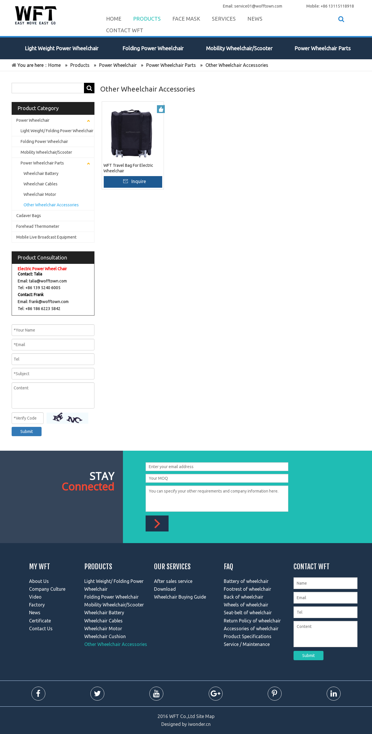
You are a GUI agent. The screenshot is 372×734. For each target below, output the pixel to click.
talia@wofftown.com (48, 281)
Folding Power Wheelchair (153, 48)
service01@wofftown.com (258, 6)
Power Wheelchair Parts (322, 48)
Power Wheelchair (32, 120)
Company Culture (47, 589)
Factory (37, 604)
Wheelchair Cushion (105, 636)
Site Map (205, 716)
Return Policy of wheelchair (252, 620)
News (34, 612)
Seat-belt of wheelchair (248, 612)
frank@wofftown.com (49, 301)
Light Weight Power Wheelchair (62, 48)
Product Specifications (247, 636)
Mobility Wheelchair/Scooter (239, 48)
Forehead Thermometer (37, 226)
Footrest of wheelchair (247, 589)
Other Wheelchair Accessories (51, 205)
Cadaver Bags (28, 215)
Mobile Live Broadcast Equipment (46, 237)
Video (35, 596)
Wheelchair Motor (40, 194)
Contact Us (41, 628)
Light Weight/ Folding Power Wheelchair (57, 130)
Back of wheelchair (243, 596)
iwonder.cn (199, 724)
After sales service (173, 581)
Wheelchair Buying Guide (180, 596)
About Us (39, 581)
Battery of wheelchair (246, 581)
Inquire (138, 181)
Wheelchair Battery (41, 173)
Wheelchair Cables (41, 184)
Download (165, 589)
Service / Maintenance (247, 644)
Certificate (40, 620)
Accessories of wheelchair (251, 628)
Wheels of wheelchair (246, 604)
